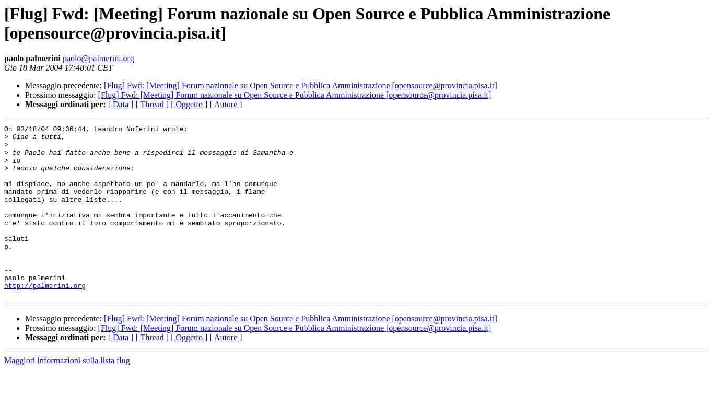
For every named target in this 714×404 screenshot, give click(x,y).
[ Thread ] (152, 104)
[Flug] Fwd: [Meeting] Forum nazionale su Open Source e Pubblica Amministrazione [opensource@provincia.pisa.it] (300, 85)
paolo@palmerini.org (98, 58)
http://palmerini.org (45, 318)
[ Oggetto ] (189, 104)
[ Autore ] (225, 104)
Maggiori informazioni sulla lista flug (67, 394)
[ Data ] (121, 104)
